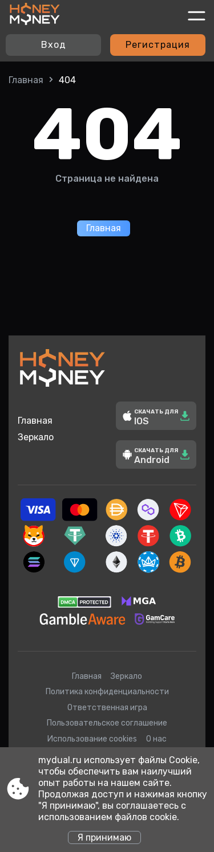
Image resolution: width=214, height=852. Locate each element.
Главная (26, 80)
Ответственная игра (107, 707)
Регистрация (158, 44)
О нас (156, 739)
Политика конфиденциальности (107, 692)
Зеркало (36, 437)
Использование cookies (92, 739)
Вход (53, 44)
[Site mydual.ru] (35, 15)
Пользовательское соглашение (107, 723)
